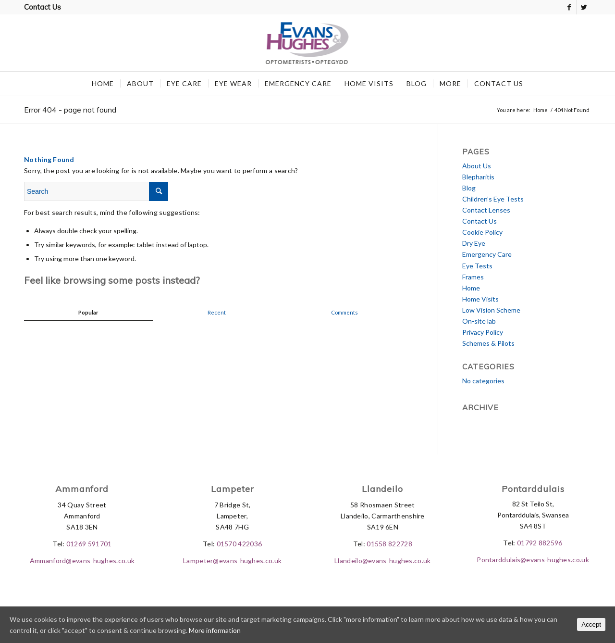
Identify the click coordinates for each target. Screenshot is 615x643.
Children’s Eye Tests (493, 199)
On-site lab (479, 321)
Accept (591, 624)
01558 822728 (389, 544)
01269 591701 (89, 544)
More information (215, 630)
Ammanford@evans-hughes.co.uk (82, 560)
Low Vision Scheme (491, 310)
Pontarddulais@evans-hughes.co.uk (533, 559)
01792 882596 (540, 543)
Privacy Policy (482, 332)
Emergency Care (487, 254)
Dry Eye (473, 243)
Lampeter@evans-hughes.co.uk (232, 560)
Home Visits (480, 299)
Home (540, 110)
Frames (473, 277)
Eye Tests (477, 266)
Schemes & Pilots (488, 343)
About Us (476, 166)
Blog (469, 188)
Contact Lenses (486, 210)
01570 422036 (239, 544)
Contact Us (42, 7)
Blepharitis (478, 177)
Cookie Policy (482, 232)
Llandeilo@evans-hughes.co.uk (382, 560)
